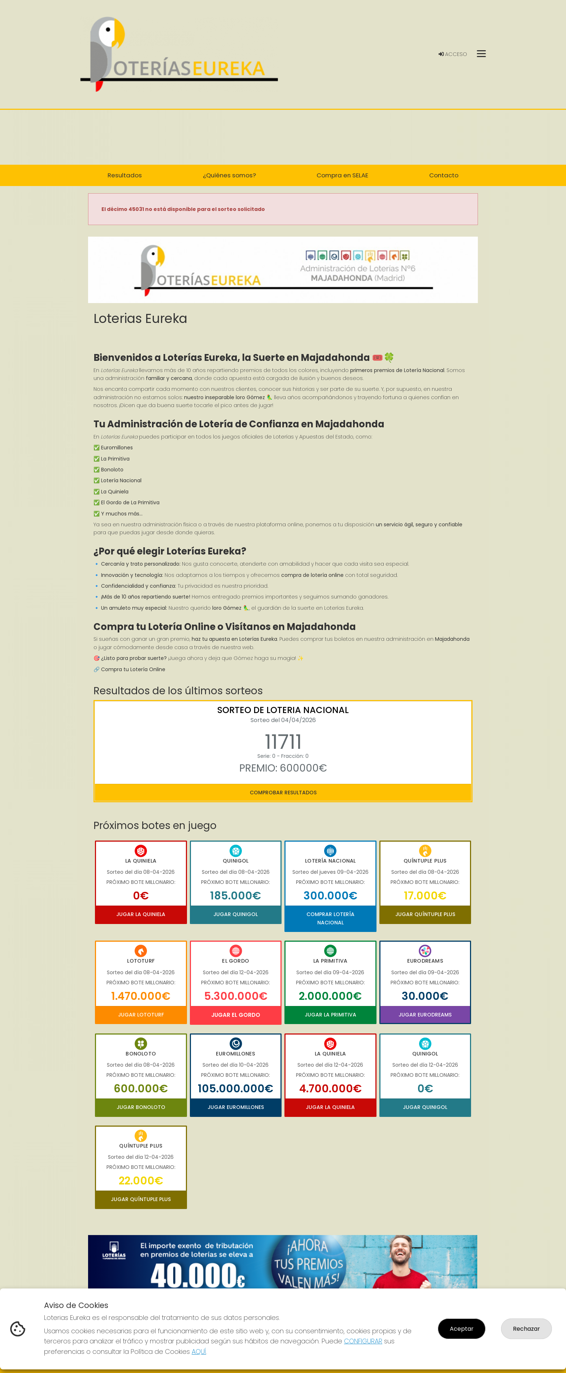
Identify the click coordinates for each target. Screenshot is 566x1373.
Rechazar (526, 1329)
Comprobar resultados (283, 792)
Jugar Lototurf (141, 1014)
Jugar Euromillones (236, 1107)
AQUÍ (199, 1351)
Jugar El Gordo (235, 1015)
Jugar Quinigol (235, 914)
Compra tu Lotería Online (133, 669)
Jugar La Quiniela (140, 914)
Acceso (453, 54)
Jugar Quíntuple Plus (425, 914)
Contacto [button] (443, 175)
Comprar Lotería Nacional (330, 918)
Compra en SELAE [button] (342, 175)
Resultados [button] (125, 175)
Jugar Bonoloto (141, 1107)
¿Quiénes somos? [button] (229, 175)
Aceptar (462, 1329)
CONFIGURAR (363, 1341)
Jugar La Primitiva (330, 1014)
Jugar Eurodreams (425, 1014)
